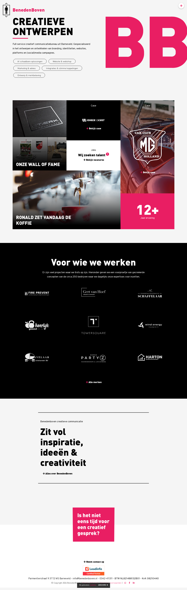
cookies (93, 585)
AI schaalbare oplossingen (29, 61)
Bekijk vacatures (95, 159)
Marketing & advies (26, 68)
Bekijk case (95, 119)
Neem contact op (95, 561)
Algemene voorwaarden (110, 582)
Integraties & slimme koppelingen (62, 68)
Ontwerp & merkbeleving (29, 75)
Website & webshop (62, 61)
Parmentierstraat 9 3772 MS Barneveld (49, 578)
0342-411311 (105, 578)
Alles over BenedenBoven (58, 473)
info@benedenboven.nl (85, 578)
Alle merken (95, 382)
